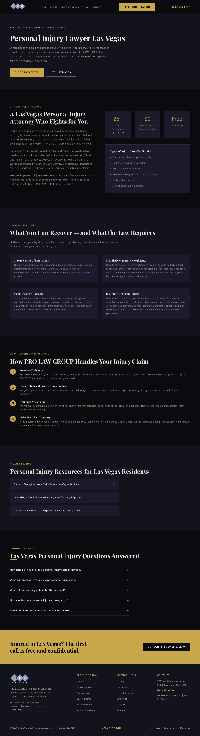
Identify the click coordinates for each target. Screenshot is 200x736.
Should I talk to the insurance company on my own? (69, 614)
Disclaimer (185, 728)
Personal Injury (84, 693)
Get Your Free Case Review (166, 647)
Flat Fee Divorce (85, 704)
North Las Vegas (125, 693)
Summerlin (122, 698)
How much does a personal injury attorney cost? (69, 604)
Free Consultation (137, 7)
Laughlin (121, 704)
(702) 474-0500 (181, 7)
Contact (96, 7)
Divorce (80, 681)
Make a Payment (111, 728)
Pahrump (121, 710)
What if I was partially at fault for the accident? (69, 594)
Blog (85, 7)
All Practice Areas (86, 710)
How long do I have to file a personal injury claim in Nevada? (69, 573)
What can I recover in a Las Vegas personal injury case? (69, 583)
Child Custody (84, 687)
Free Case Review (27, 72)
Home (43, 7)
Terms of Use (170, 728)
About (53, 7)
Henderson (122, 687)
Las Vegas (122, 681)
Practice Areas (69, 7)
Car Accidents (84, 698)
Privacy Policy (153, 728)
